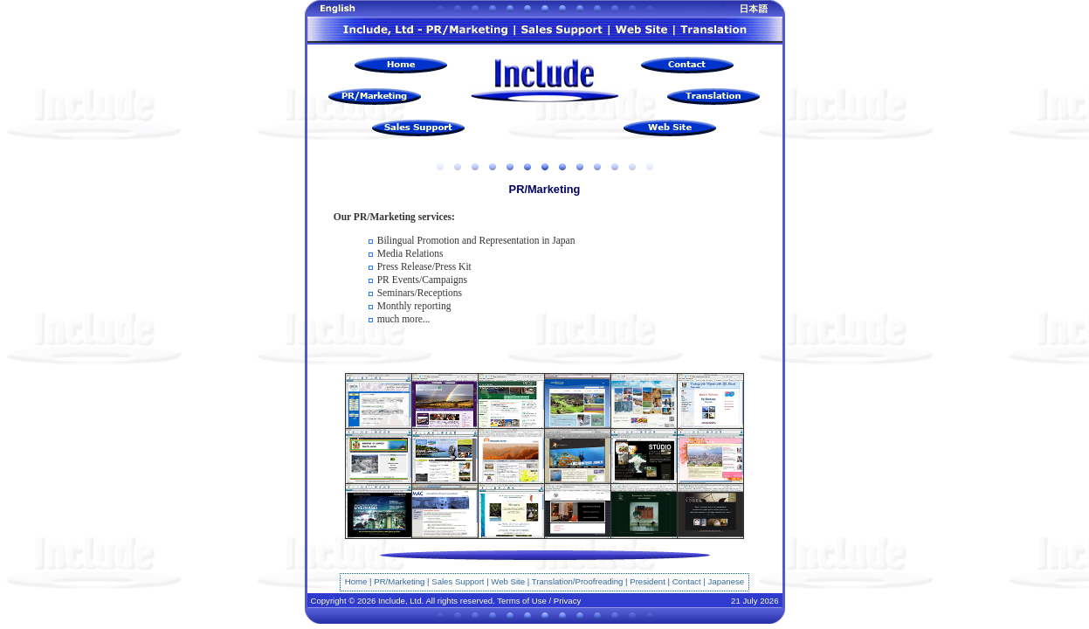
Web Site (508, 581)
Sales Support (457, 581)
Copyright (329, 600)
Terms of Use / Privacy (539, 600)
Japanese (726, 581)
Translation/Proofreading (578, 581)
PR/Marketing (399, 581)
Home (356, 581)
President (647, 581)
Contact (686, 581)
